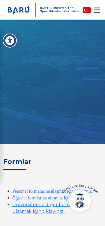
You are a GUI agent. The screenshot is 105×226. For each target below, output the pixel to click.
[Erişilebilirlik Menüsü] (10, 41)
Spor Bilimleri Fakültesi (59, 11)
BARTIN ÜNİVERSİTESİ (57, 8)
